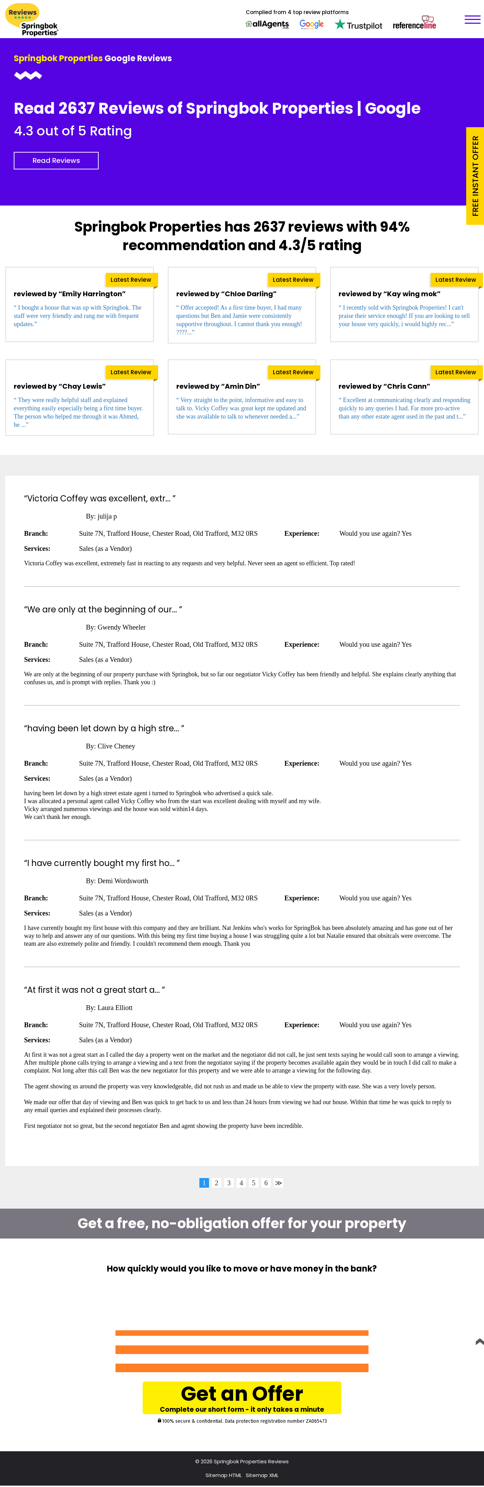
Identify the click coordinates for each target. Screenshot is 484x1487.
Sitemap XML (262, 1476)
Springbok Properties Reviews (251, 1462)
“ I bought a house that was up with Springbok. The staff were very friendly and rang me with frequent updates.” (77, 316)
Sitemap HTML (224, 1476)
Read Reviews (56, 160)
